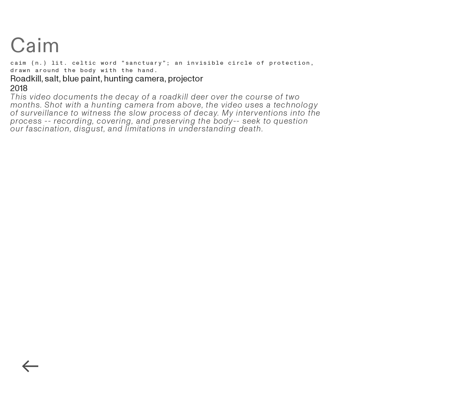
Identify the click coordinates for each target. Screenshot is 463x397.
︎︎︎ (30, 367)
